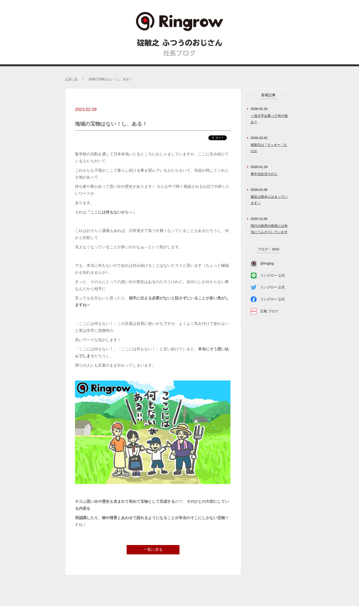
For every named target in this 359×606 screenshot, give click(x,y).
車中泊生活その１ (264, 174)
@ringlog (267, 263)
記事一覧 (71, 79)
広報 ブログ (269, 311)
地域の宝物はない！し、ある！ (110, 79)
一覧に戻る (153, 549)
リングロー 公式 (272, 275)
